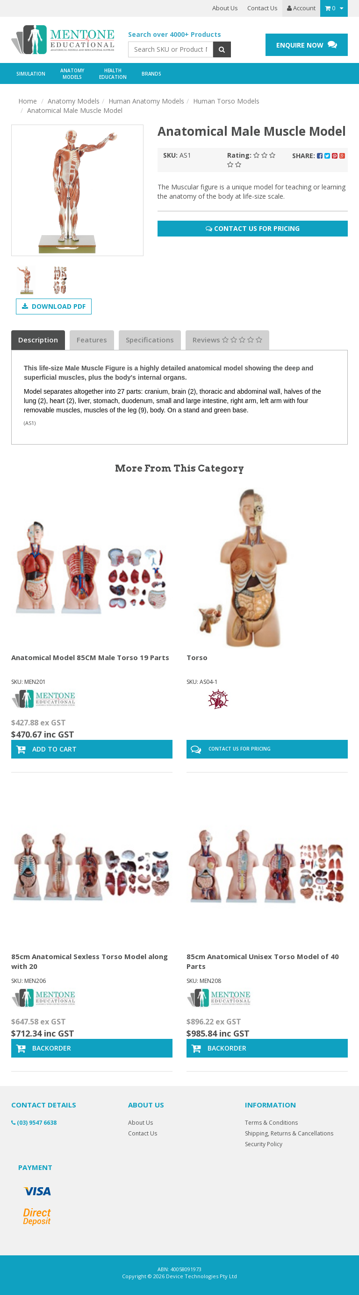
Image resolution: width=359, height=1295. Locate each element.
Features (92, 339)
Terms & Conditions (271, 1123)
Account (301, 8)
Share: (318, 155)
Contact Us (262, 8)
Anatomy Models (74, 101)
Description (38, 339)
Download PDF (54, 306)
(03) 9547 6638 (34, 1123)
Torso (197, 657)
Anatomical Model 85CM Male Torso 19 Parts (90, 657)
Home (27, 101)
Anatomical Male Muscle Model (74, 110)
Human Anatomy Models (146, 101)
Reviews (227, 339)
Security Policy (263, 1144)
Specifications (150, 339)
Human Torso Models (226, 101)
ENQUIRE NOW (306, 44)
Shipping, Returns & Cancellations (289, 1133)
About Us (225, 8)
